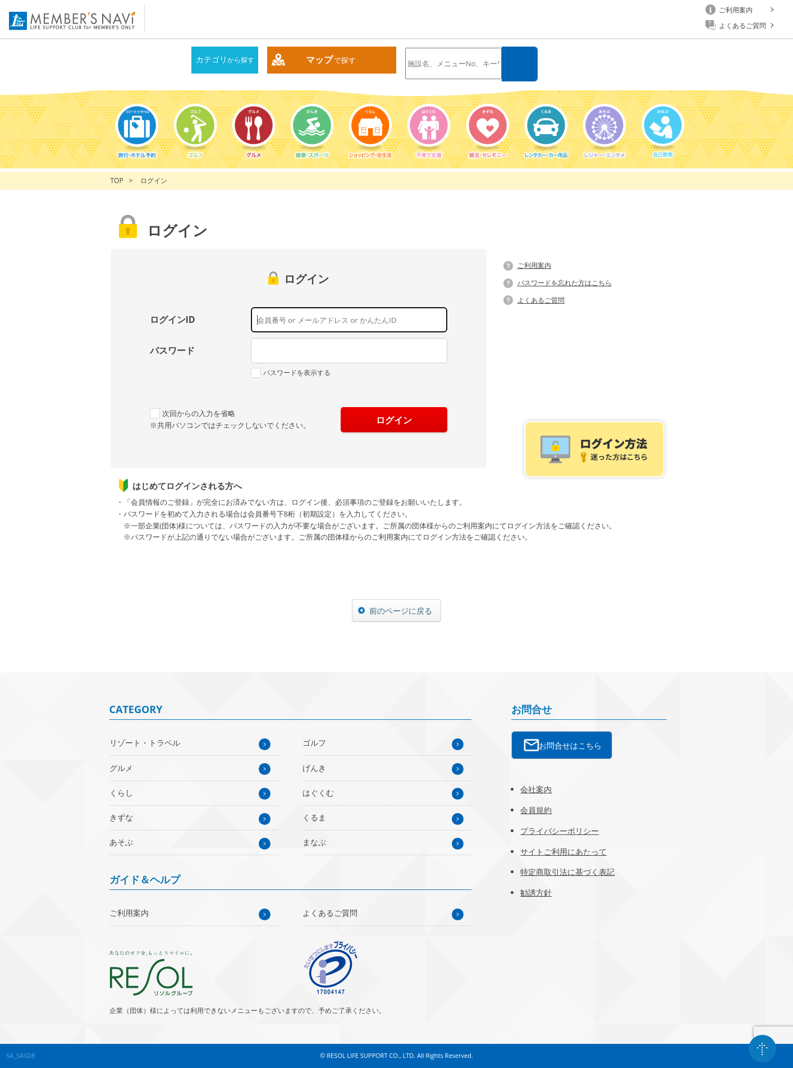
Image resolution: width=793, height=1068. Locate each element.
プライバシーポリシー (559, 830)
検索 (520, 64)
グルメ (121, 768)
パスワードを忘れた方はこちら (564, 282)
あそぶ (121, 842)
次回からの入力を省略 (192, 413)
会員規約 (536, 810)
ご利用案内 (534, 265)
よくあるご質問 (541, 300)
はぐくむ (318, 792)
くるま (314, 817)
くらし (121, 792)
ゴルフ (314, 742)
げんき (314, 768)
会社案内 (536, 789)
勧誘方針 (536, 892)
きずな (121, 817)
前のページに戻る (400, 610)
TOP (117, 180)
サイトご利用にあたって (563, 851)
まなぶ (314, 842)
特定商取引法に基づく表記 (567, 871)
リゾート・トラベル (144, 742)
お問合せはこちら (570, 745)
